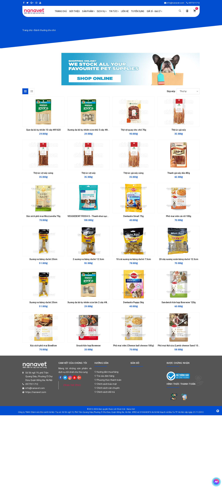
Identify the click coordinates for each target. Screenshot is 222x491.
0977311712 (194, 3)
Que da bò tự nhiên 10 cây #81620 (43, 130)
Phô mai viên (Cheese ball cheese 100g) (133, 345)
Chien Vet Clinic (72, 385)
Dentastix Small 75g (133, 216)
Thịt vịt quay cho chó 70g (133, 130)
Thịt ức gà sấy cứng (133, 173)
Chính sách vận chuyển (107, 388)
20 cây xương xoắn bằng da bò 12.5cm (178, 259)
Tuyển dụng (137, 11)
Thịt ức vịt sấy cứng (43, 173)
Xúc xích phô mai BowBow (43, 345)
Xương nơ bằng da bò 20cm (43, 259)
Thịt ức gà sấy (179, 130)
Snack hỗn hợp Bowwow (88, 345)
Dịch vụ (102, 11)
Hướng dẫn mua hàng (106, 372)
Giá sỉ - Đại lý (154, 11)
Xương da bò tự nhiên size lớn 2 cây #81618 (90, 302)
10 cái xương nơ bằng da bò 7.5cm (133, 259)
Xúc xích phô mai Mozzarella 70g (43, 216)
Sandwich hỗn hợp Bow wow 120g (179, 302)
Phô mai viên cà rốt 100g (178, 216)
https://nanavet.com (35, 392)
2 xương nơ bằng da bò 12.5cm (88, 259)
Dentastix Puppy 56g (133, 302)
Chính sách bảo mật (106, 384)
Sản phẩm (88, 11)
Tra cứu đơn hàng (104, 376)
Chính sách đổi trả (105, 392)
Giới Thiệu (74, 11)
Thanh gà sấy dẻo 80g (178, 173)
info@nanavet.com (175, 3)
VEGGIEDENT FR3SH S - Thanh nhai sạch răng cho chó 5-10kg (99, 216)
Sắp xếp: (171, 91)
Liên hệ (125, 11)
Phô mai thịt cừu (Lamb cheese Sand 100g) (179, 345)
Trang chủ (61, 11)
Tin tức (114, 11)
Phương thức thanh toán (108, 380)
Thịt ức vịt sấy (88, 173)
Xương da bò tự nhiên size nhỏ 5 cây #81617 (90, 130)
